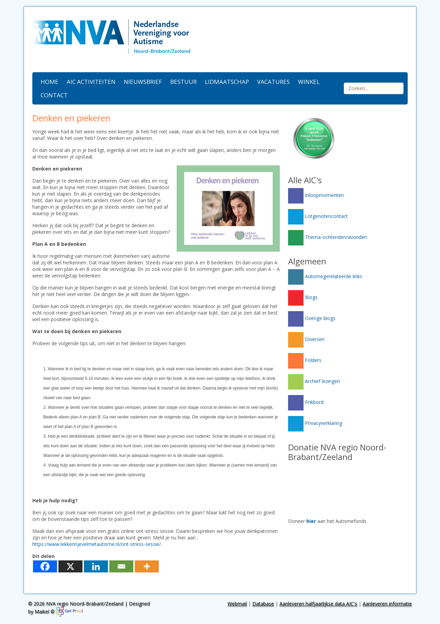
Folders (304, 360)
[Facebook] (45, 566)
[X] (70, 566)
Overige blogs (312, 318)
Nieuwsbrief (143, 82)
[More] (147, 566)
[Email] (121, 566)
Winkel (309, 82)
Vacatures (273, 82)
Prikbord (305, 402)
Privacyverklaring (315, 423)
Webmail (237, 603)
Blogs (303, 297)
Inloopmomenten (316, 195)
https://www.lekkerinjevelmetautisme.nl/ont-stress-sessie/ (96, 544)
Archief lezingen (314, 381)
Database (263, 603)
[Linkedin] (96, 566)
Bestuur (183, 82)
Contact (54, 95)
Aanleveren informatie (387, 603)
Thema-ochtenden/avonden (327, 237)
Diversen (306, 339)
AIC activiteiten (91, 82)
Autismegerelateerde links (325, 276)
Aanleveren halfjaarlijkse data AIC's (318, 603)
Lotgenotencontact (318, 216)
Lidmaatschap (227, 82)
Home (49, 82)
